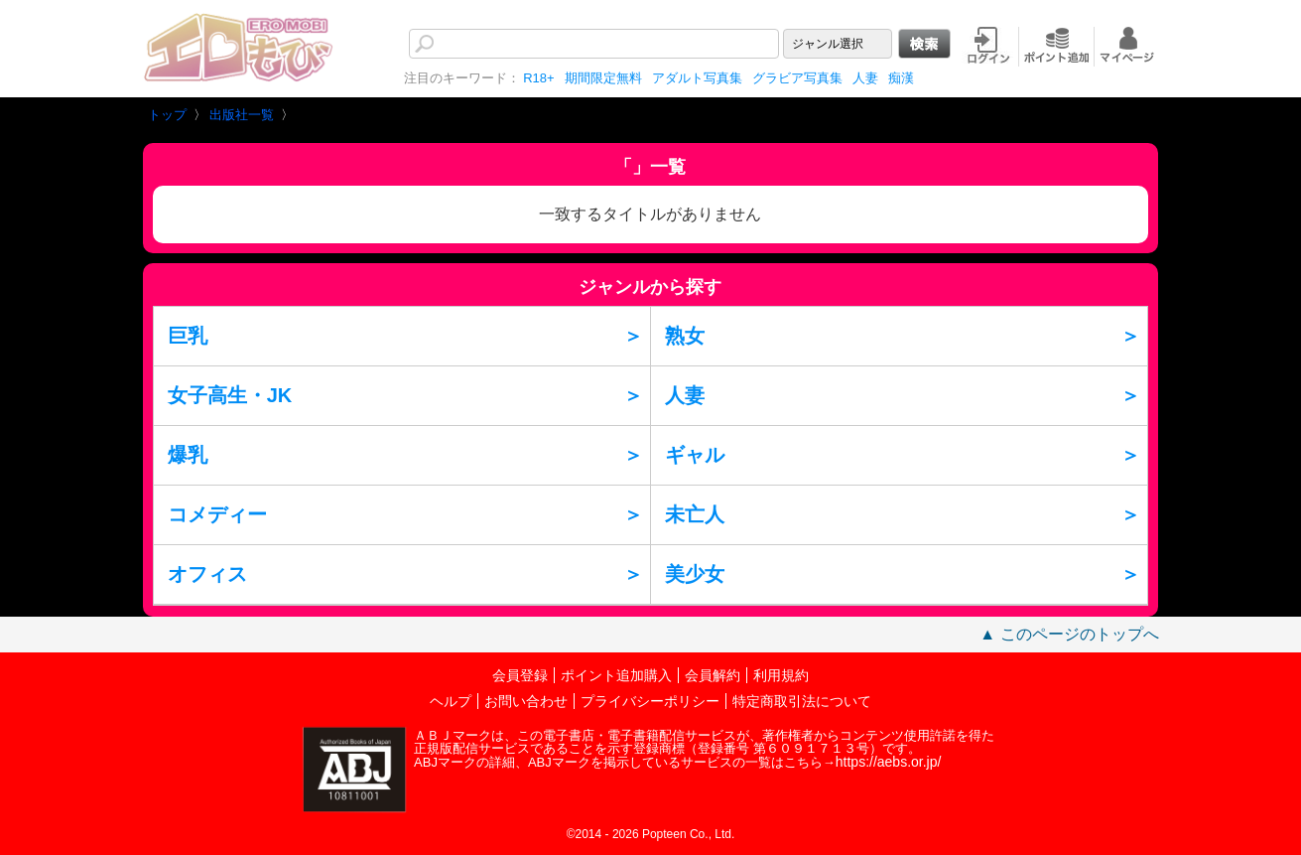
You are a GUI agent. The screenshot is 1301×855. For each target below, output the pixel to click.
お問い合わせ (526, 701)
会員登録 (520, 675)
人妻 (865, 77)
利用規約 (781, 675)
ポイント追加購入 (616, 675)
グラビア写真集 (797, 77)
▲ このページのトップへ (1068, 634)
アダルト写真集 (697, 77)
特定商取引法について (801, 701)
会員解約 (712, 675)
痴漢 (901, 77)
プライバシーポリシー (650, 701)
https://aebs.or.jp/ (889, 762)
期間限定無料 (603, 77)
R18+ (538, 77)
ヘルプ (450, 701)
